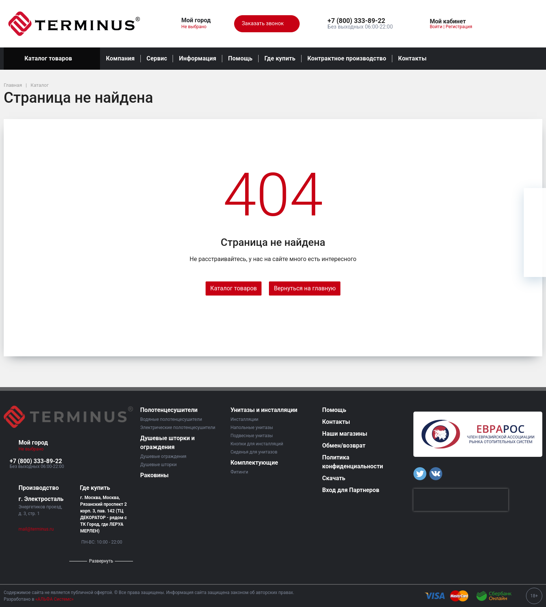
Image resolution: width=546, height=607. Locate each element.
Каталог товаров (52, 58)
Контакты (412, 58)
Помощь (240, 58)
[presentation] (460, 500)
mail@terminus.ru (36, 529)
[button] (360, 21)
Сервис (157, 58)
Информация (197, 58)
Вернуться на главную (305, 288)
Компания (120, 58)
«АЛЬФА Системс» (55, 599)
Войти (436, 26)
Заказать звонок (267, 23)
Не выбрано (197, 26)
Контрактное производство (346, 58)
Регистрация (459, 26)
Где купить (280, 58)
